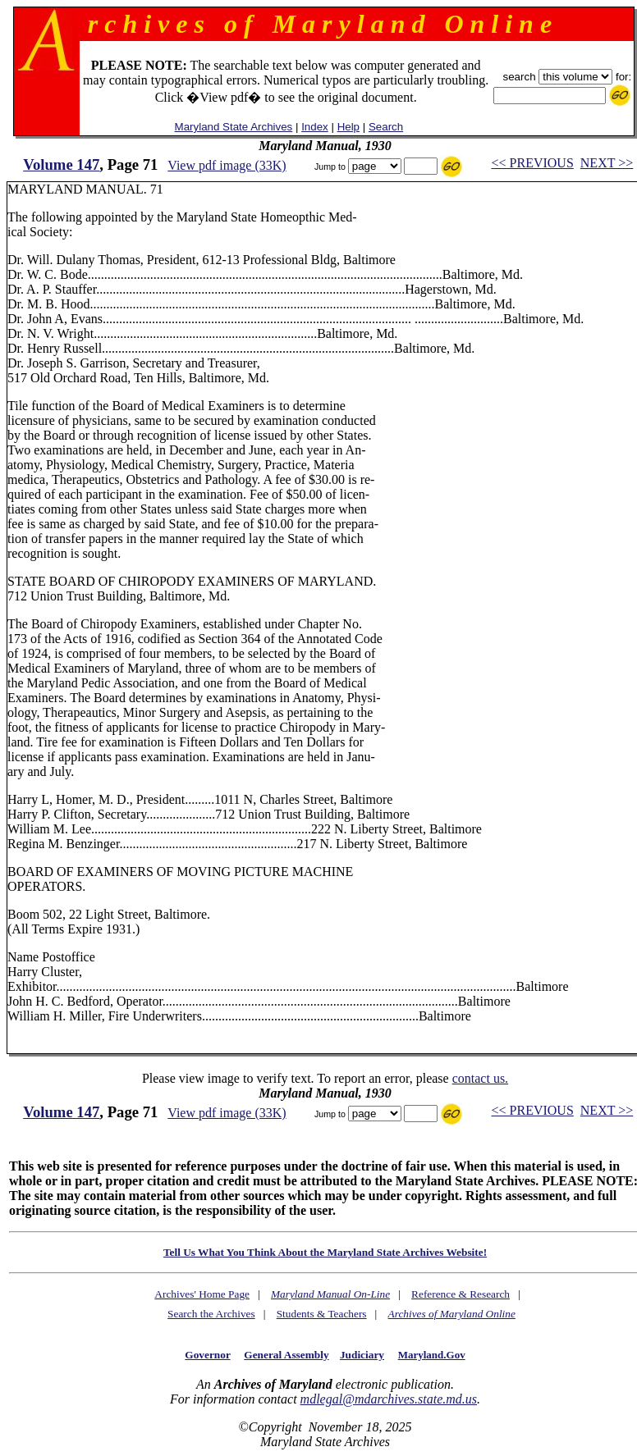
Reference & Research (460, 1294)
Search (386, 127)
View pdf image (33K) (226, 165)
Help (348, 127)
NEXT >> (606, 163)
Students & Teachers (322, 1314)
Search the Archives (211, 1314)
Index (314, 127)
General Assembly (286, 1355)
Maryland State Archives (234, 127)
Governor (207, 1355)
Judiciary (362, 1355)
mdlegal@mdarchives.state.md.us (388, 1399)
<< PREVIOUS (533, 163)
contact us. (480, 1078)
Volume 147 (61, 164)
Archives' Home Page (202, 1294)
